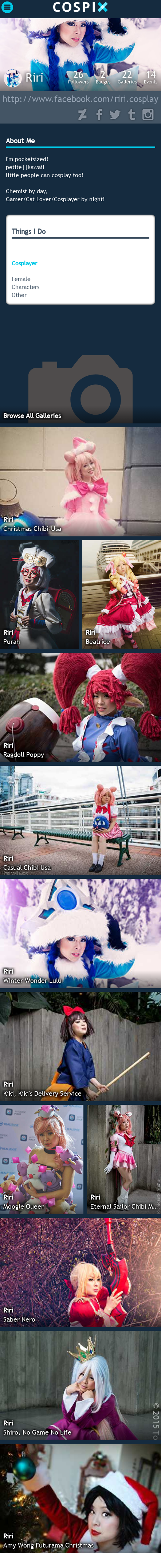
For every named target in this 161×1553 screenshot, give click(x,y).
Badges (103, 77)
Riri (34, 77)
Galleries (127, 77)
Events (150, 77)
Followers (78, 77)
